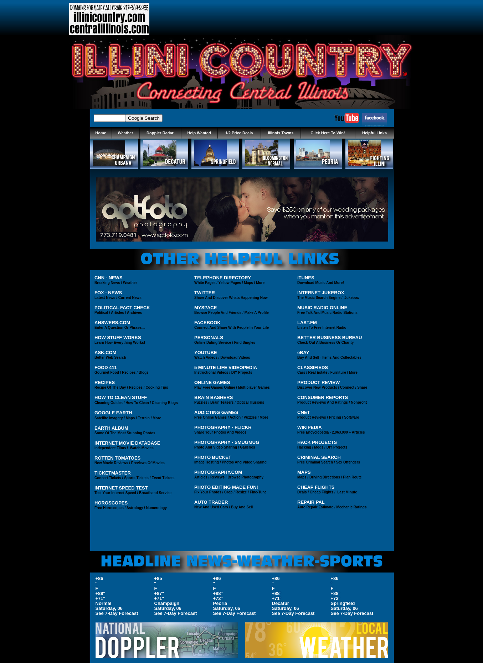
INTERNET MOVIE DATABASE (127, 443)
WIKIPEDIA (309, 427)
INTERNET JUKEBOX (320, 292)
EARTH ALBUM (111, 428)
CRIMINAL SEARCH (319, 457)
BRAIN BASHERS (213, 397)
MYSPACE (205, 307)
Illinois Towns (281, 133)
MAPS (304, 472)
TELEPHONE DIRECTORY (222, 277)
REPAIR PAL (311, 502)
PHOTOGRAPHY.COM (218, 472)
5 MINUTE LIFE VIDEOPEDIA (225, 367)
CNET (303, 412)
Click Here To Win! (327, 133)
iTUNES (305, 277)
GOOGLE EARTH (113, 412)
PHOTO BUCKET (212, 457)
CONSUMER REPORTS (322, 397)
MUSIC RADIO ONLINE (322, 307)
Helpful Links (374, 133)
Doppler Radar (160, 133)
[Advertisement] (284, 19)
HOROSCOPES (111, 503)
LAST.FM (307, 322)
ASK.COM (105, 352)
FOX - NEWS (108, 292)
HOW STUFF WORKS (117, 337)
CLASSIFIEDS (312, 367)
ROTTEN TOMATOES (117, 458)
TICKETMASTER (112, 473)
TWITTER (204, 292)
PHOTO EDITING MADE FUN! (226, 487)
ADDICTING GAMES (216, 412)
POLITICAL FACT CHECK (122, 307)
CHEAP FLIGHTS (316, 487)
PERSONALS (208, 337)
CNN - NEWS (108, 277)
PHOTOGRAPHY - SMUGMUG (226, 442)
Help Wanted (199, 133)
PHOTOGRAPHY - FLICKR (223, 427)
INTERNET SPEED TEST (121, 488)
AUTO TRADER (211, 502)
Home (100, 133)
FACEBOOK (207, 322)
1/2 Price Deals (239, 133)
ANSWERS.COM (112, 322)
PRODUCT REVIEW (318, 382)
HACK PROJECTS (317, 442)
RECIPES (104, 382)
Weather (125, 133)
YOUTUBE (205, 352)
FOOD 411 (105, 367)
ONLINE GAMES (212, 382)
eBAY (303, 352)
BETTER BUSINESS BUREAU (329, 337)
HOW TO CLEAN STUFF (120, 397)
